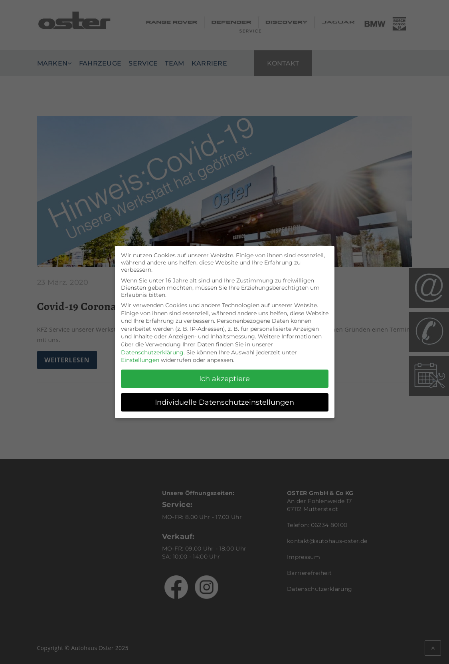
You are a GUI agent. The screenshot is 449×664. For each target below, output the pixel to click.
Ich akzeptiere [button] (224, 376)
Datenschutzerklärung (152, 349)
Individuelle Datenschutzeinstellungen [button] (224, 399)
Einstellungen (140, 357)
